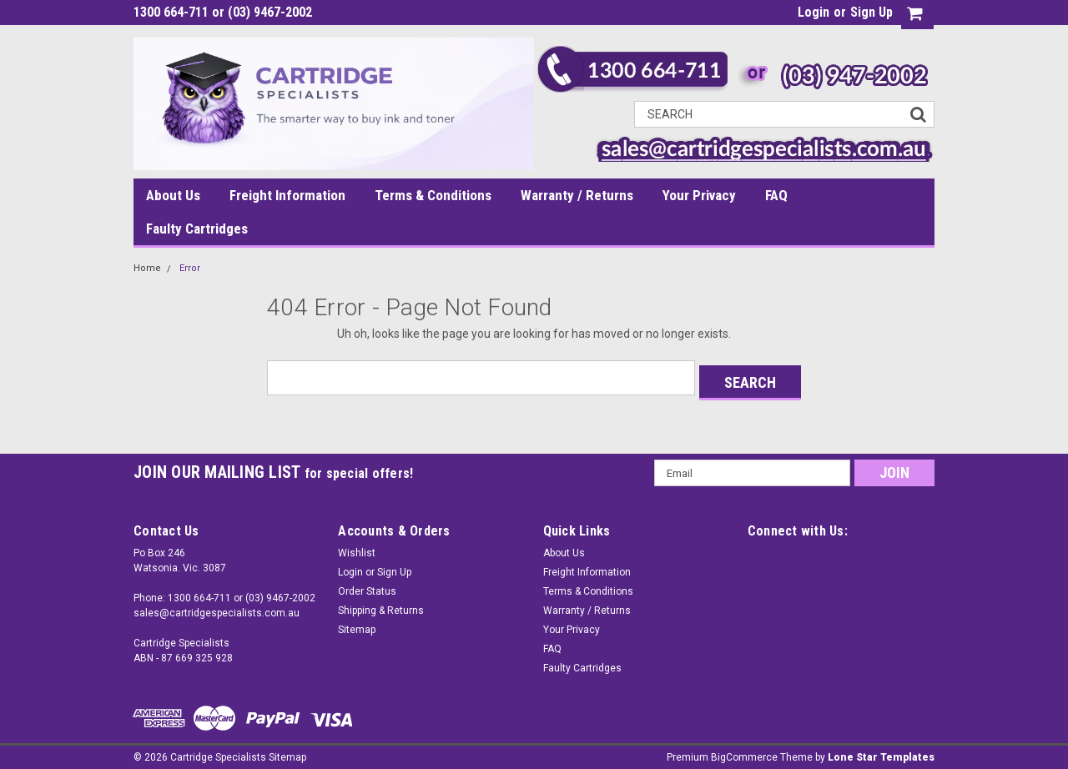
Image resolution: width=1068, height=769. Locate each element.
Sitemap (356, 625)
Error (189, 268)
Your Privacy (699, 195)
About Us (173, 195)
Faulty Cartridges (197, 228)
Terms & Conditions (433, 195)
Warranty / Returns (577, 195)
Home (147, 268)
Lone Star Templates (881, 752)
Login (813, 12)
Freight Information (287, 195)
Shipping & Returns (381, 605)
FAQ (776, 195)
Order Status (367, 586)
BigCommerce (744, 752)
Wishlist (356, 548)
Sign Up (871, 12)
